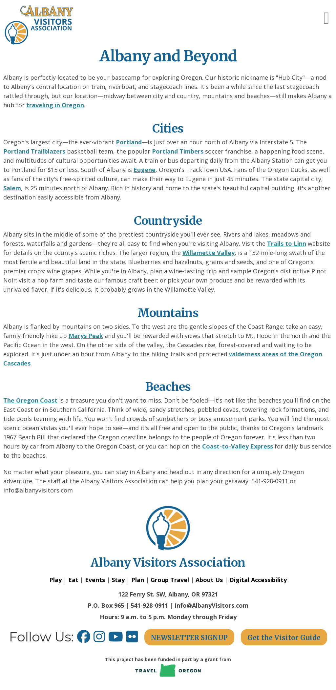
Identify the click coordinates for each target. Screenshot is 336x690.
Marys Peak (86, 336)
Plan (137, 580)
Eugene (145, 170)
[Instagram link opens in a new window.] (101, 639)
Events (95, 580)
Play (55, 580)
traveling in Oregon (55, 105)
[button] (326, 18)
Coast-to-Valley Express (237, 446)
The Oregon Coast (30, 400)
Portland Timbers (177, 151)
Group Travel (170, 580)
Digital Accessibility (258, 580)
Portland (129, 142)
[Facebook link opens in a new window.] (84, 639)
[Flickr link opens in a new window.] (135, 639)
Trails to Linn (286, 243)
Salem (12, 188)
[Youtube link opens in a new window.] (117, 639)
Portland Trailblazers (34, 151)
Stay (118, 580)
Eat (73, 580)
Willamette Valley (208, 253)
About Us (209, 580)
